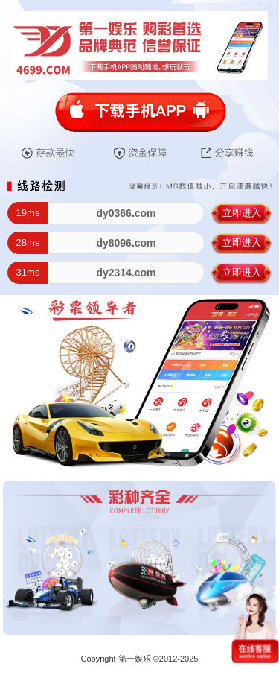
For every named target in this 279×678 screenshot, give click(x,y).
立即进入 (241, 212)
